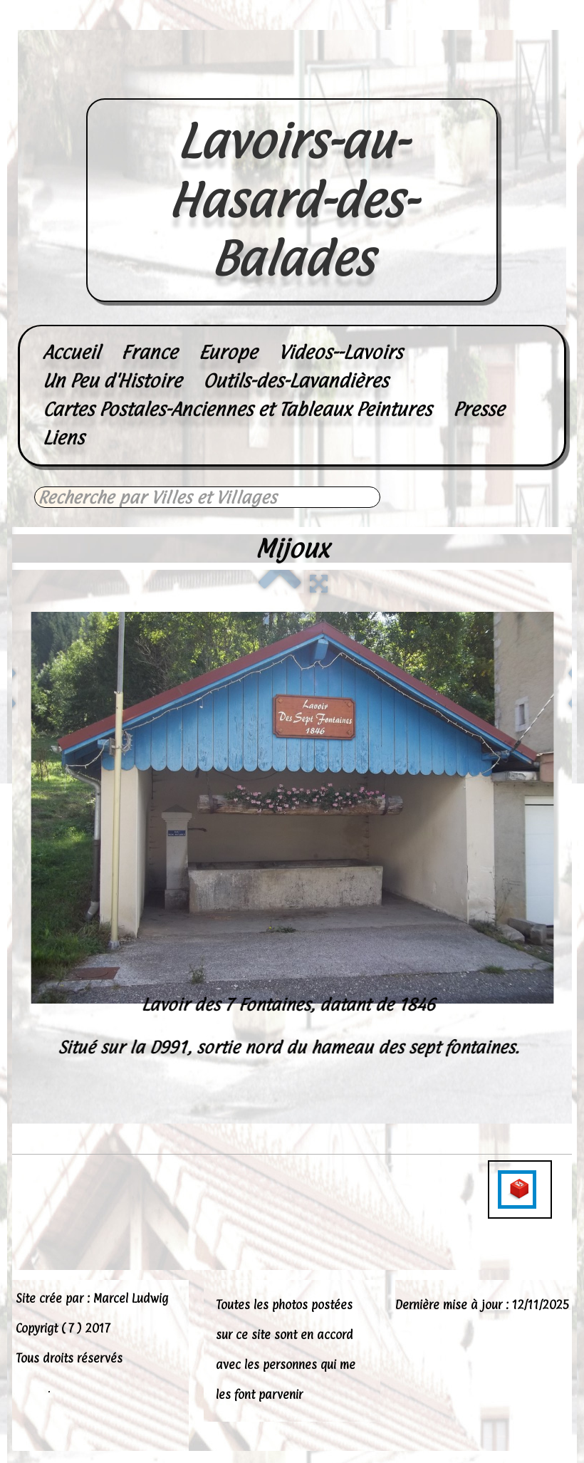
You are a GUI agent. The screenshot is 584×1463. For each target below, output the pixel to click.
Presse (478, 409)
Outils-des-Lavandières (295, 381)
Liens (63, 438)
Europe (228, 352)
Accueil (71, 352)
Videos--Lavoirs (340, 352)
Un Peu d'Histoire (112, 381)
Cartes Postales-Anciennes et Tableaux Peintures (237, 409)
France (149, 352)
